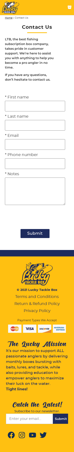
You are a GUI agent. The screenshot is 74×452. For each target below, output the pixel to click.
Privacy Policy (37, 311)
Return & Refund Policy (37, 304)
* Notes (12, 174)
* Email (12, 136)
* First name (17, 97)
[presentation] (35, 227)
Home (8, 18)
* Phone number (21, 155)
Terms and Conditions (37, 297)
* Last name (16, 116)
